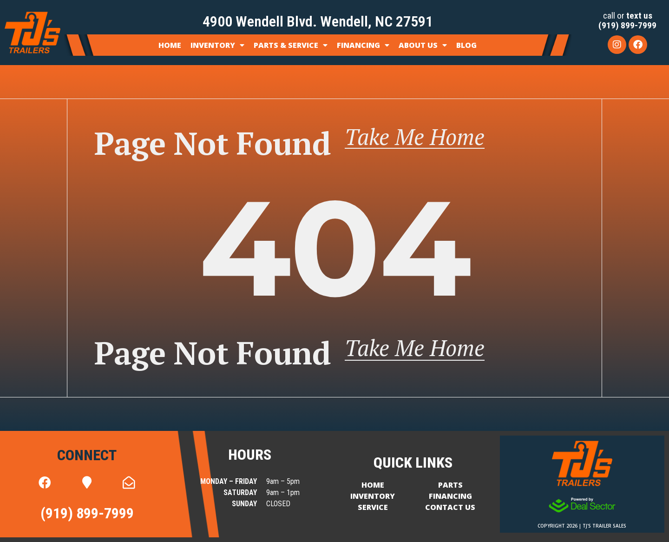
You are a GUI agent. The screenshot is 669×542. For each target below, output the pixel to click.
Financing (363, 45)
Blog (466, 45)
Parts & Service (291, 45)
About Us (423, 45)
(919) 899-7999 (627, 25)
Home (169, 45)
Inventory (217, 45)
